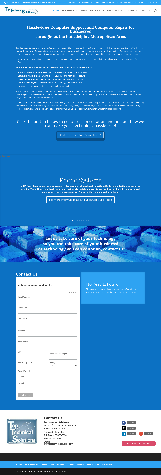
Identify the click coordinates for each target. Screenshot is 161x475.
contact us (113, 249)
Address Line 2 (24, 341)
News (97, 2)
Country (52, 362)
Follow (131, 422)
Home (72, 2)
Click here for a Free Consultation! (80, 135)
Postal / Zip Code (25, 362)
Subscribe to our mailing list (139, 443)
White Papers (108, 2)
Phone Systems (80, 180)
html (22, 377)
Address (21, 331)
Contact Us (140, 2)
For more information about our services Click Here (80, 199)
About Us (152, 2)
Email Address (25, 297)
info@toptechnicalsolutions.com (58, 443)
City (19, 352)
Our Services (83, 2)
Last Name (22, 318)
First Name (22, 308)
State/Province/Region (58, 354)
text (22, 383)
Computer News (125, 2)
